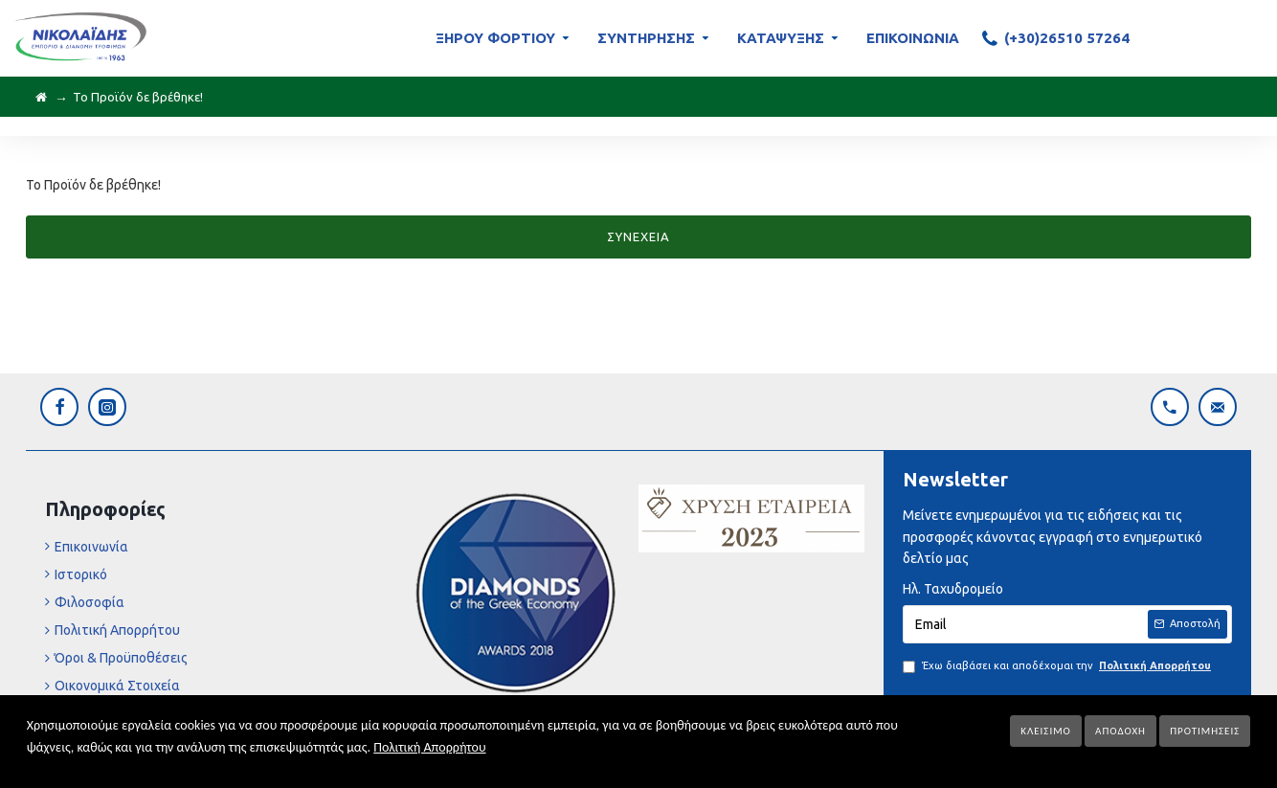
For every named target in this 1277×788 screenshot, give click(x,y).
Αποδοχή (1120, 731)
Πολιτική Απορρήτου (429, 747)
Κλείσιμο (1045, 731)
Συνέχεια (638, 236)
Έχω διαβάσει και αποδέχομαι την (1058, 666)
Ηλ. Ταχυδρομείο (953, 589)
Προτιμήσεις (1205, 731)
